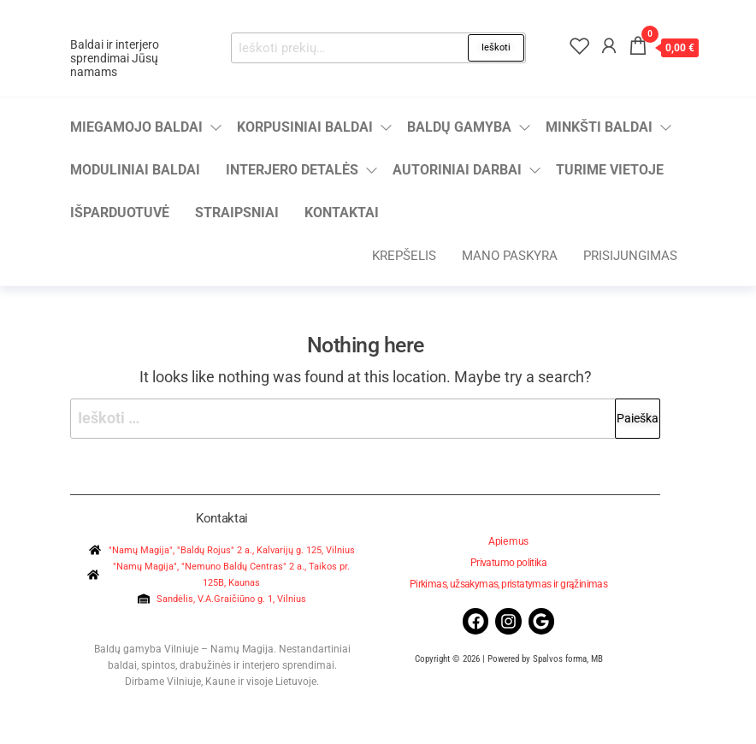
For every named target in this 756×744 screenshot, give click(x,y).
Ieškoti (496, 47)
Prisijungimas (630, 255)
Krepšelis (404, 255)
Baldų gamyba (459, 127)
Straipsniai (237, 212)
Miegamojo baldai (136, 127)
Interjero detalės (292, 170)
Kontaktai (341, 212)
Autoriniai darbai (457, 170)
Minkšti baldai (599, 127)
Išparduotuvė (119, 212)
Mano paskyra (510, 255)
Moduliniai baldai (135, 170)
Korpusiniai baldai (305, 127)
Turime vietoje (610, 170)
